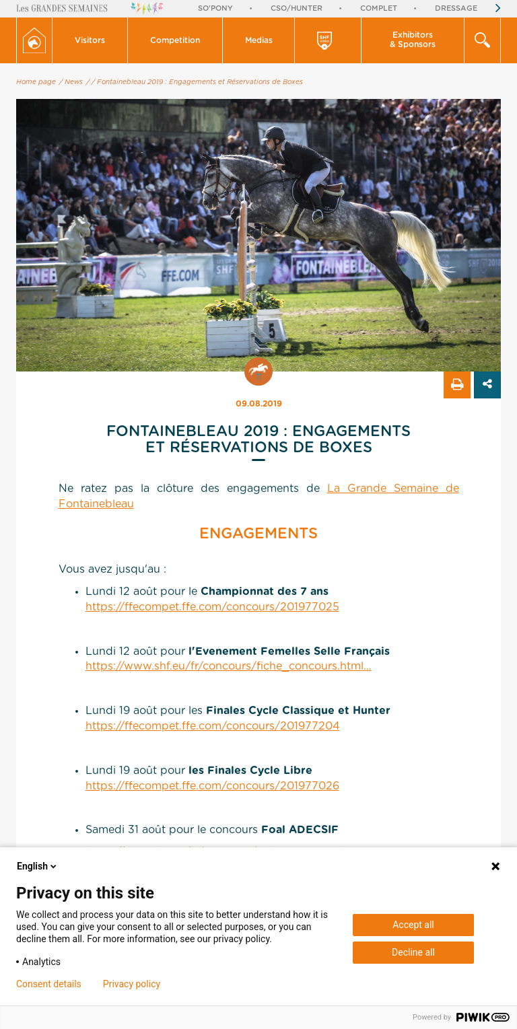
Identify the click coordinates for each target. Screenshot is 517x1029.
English (38, 866)
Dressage (456, 8)
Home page (36, 82)
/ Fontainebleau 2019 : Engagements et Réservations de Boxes (197, 82)
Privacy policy (131, 984)
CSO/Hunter (296, 8)
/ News (71, 82)
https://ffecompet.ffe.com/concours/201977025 (212, 607)
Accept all (413, 924)
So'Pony (215, 8)
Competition (175, 40)
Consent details (48, 984)
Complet (378, 8)
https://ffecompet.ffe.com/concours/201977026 (212, 786)
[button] (90, 40)
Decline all (413, 952)
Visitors (90, 40)
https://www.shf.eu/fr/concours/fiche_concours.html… (228, 666)
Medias (259, 40)
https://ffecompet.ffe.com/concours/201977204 (212, 726)
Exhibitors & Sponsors (413, 39)
